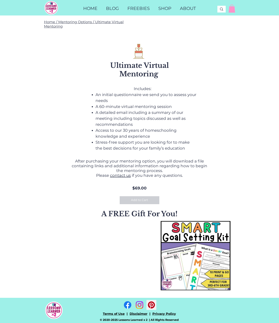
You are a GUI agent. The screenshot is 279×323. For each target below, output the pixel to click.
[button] (165, 8)
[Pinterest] (151, 305)
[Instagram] (139, 305)
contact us (120, 175)
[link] (231, 9)
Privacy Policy (164, 314)
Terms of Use (114, 314)
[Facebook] (128, 305)
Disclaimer (138, 314)
